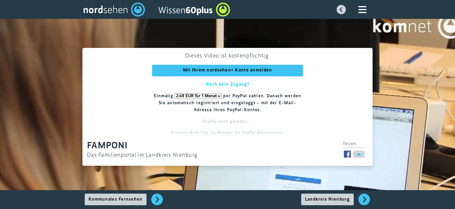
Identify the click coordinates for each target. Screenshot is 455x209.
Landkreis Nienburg (327, 199)
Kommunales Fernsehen (116, 199)
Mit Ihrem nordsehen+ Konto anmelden (227, 70)
